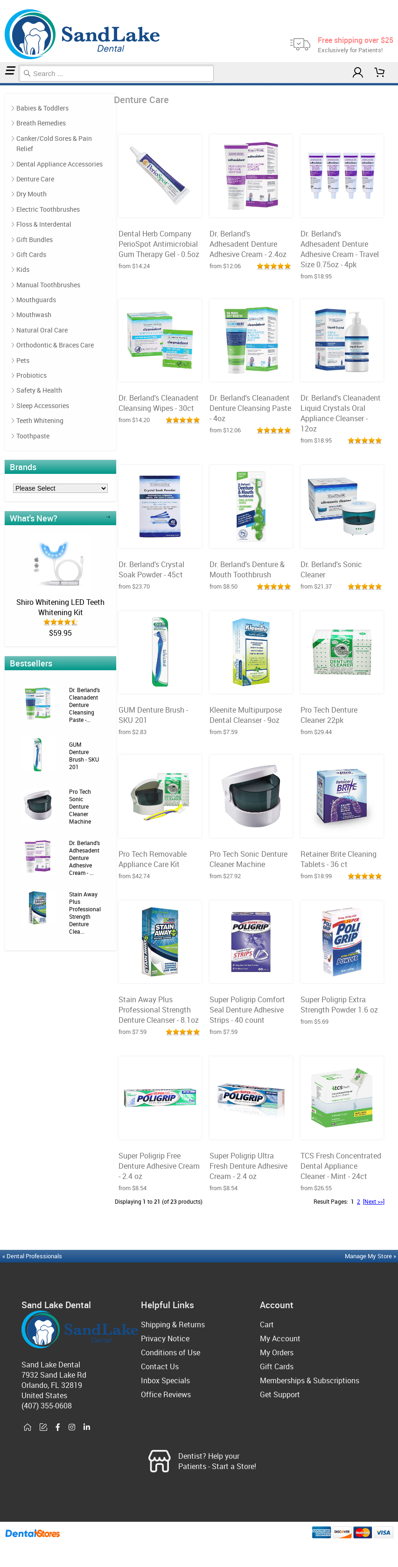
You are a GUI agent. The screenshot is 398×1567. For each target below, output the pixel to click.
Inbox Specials (165, 1380)
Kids (22, 269)
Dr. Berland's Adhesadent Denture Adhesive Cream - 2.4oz (247, 244)
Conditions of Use (170, 1352)
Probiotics (31, 375)
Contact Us (160, 1366)
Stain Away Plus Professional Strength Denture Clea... (85, 912)
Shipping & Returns (173, 1324)
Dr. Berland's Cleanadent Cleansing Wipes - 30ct (159, 403)
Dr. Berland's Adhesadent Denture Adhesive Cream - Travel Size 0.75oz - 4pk (339, 249)
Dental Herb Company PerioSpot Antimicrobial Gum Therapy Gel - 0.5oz (159, 244)
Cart (267, 1324)
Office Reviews (166, 1394)
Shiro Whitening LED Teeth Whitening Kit (60, 607)
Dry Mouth (31, 193)
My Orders (276, 1352)
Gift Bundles (34, 239)
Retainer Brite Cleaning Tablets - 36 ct (338, 859)
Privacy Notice (165, 1338)
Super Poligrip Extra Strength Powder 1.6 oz (339, 1004)
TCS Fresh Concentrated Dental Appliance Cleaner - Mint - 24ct (340, 1166)
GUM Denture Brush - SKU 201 (84, 755)
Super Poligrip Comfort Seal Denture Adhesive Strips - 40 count (247, 1009)
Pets (22, 360)
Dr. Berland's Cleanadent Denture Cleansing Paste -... (84, 704)
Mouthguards (36, 299)
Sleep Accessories (42, 405)
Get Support (280, 1394)
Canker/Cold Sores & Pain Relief (54, 143)
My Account (280, 1338)
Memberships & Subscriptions (309, 1380)
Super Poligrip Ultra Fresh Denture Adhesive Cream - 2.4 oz (248, 1166)
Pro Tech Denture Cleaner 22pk (328, 715)
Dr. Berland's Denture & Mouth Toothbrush (247, 569)
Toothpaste (32, 435)
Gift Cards (31, 254)
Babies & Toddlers (42, 108)
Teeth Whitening (39, 420)
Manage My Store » (371, 1256)
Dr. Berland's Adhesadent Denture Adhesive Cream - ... (84, 857)
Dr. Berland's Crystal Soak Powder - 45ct (151, 569)
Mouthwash (33, 314)
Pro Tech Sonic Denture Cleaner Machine (80, 806)
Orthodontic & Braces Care (55, 344)
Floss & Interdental (43, 224)
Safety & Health (39, 390)
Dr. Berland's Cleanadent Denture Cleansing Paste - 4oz (250, 408)
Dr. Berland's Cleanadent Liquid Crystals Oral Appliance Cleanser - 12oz (340, 413)
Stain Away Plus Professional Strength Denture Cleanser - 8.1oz (159, 1009)
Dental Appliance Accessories (59, 163)
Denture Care (35, 178)
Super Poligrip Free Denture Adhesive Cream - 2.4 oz (159, 1166)
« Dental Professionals (32, 1256)
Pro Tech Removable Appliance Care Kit (153, 859)
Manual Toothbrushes (48, 284)
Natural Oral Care (42, 330)
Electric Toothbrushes (48, 209)
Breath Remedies (41, 122)
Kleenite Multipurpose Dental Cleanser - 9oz (245, 715)
